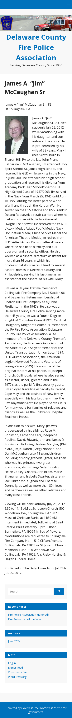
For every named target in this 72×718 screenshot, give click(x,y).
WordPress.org (17, 677)
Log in (12, 663)
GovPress (27, 708)
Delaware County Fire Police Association (36, 47)
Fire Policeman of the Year (24, 619)
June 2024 (14, 641)
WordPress (46, 708)
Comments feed (18, 672)
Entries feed (15, 667)
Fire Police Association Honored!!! (29, 614)
